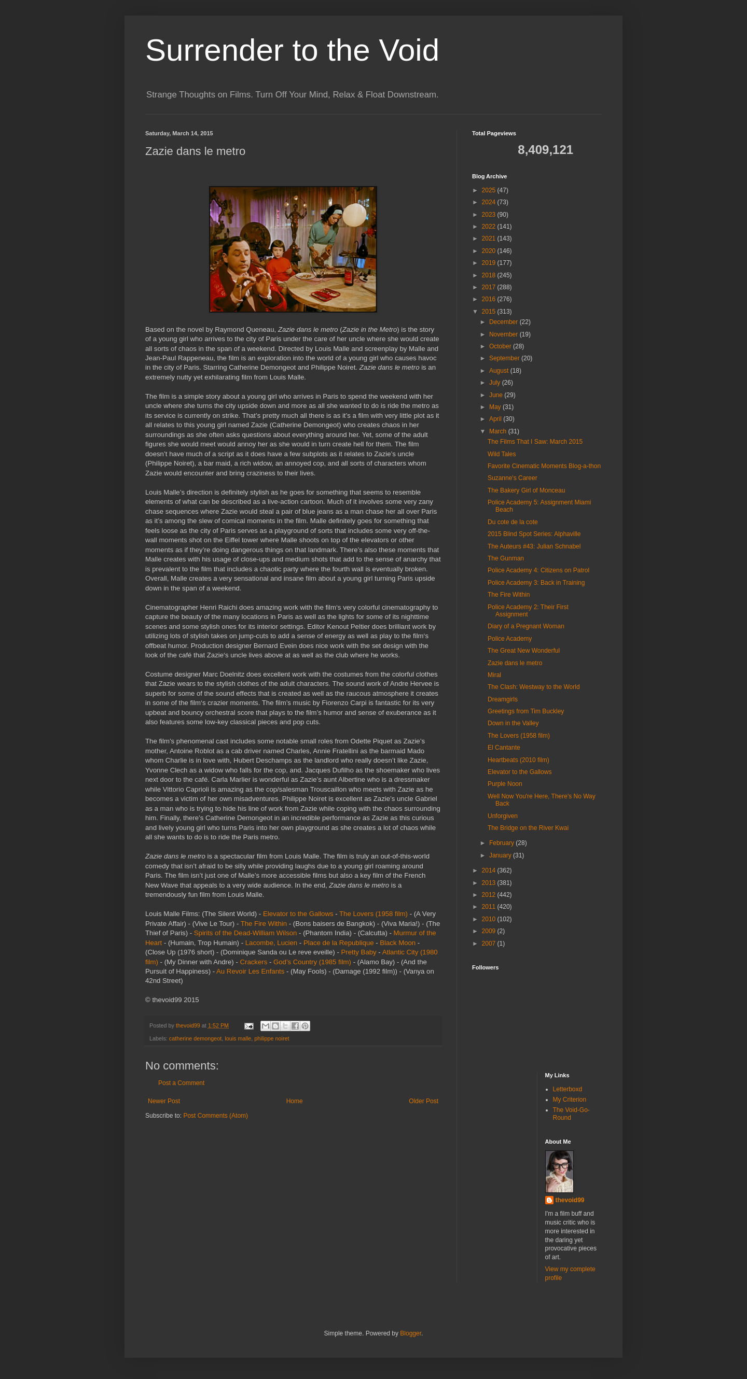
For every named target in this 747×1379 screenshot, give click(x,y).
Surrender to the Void (292, 50)
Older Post (423, 1101)
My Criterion (570, 1099)
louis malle (238, 1038)
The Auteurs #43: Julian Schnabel (534, 546)
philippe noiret (271, 1038)
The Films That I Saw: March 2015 (535, 441)
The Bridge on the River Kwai (528, 828)
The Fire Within (264, 923)
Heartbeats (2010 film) (518, 760)
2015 (489, 311)
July (495, 382)
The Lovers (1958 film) (373, 914)
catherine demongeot (195, 1038)
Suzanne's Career (512, 478)
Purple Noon (505, 783)
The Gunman (506, 558)
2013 (489, 882)
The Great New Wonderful (524, 650)
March (498, 431)
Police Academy (510, 638)
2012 (489, 894)
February (502, 843)
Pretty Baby (359, 952)
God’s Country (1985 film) (312, 962)
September (505, 358)
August (499, 370)
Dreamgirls (503, 699)
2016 (489, 299)
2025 (489, 190)
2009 (489, 931)
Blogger (410, 1333)
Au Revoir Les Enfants (250, 971)
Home (294, 1101)
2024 (489, 202)
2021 (489, 238)
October (501, 346)
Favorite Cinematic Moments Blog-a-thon (544, 466)
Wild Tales (502, 454)
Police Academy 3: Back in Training (536, 582)
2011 (489, 906)
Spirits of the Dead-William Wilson (245, 933)
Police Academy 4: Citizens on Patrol (538, 570)
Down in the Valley (513, 723)
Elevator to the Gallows (298, 914)
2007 (489, 943)
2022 (489, 226)
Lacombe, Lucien (271, 943)
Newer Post (164, 1101)
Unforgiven (503, 816)
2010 (489, 919)
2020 (489, 251)
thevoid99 (570, 1200)
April (496, 419)
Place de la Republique (338, 943)
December (504, 322)
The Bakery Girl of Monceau (526, 490)
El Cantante (504, 747)
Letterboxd (568, 1089)
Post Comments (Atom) (215, 1115)
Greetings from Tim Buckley (526, 711)
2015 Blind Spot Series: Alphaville (534, 534)
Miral (494, 675)
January (501, 855)
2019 (489, 262)
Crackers (253, 962)
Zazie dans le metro (515, 663)
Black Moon (398, 943)
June (496, 395)
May (496, 407)
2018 (489, 275)
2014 (489, 870)
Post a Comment (181, 1083)
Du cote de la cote (513, 522)
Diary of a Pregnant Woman (526, 626)
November (504, 334)
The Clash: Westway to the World (534, 687)
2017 (489, 287)
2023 (489, 214)
